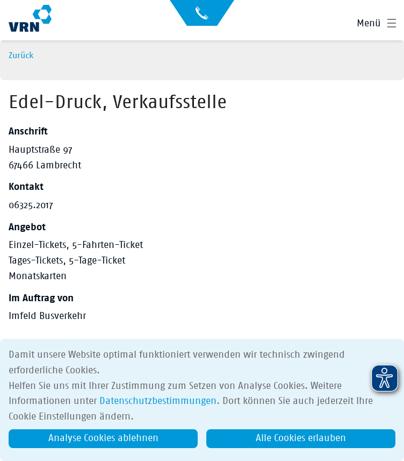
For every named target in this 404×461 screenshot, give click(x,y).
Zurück (21, 55)
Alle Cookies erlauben (301, 438)
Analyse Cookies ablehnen (103, 438)
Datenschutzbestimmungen (158, 401)
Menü (369, 24)
